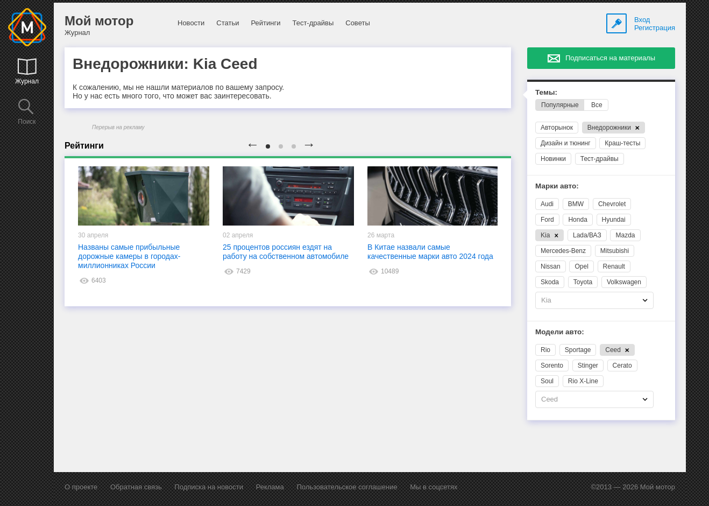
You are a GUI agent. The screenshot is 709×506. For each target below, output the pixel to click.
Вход (642, 20)
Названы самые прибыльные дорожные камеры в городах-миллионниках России (129, 256)
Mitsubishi (614, 251)
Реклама (270, 487)
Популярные (560, 105)
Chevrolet (612, 204)
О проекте (81, 487)
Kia (549, 235)
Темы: (546, 92)
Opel (581, 266)
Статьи (227, 23)
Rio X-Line (583, 381)
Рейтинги (265, 23)
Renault (614, 266)
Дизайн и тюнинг (566, 143)
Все (596, 105)
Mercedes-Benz (563, 251)
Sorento (552, 365)
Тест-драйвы (313, 23)
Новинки (553, 159)
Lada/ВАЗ (587, 235)
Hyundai (614, 219)
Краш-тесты (622, 143)
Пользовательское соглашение (346, 487)
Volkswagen (624, 282)
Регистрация (654, 28)
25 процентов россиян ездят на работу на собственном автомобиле (286, 252)
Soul (547, 381)
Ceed (617, 350)
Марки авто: (557, 186)
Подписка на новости (208, 487)
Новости (191, 23)
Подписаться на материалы (610, 58)
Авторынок (557, 127)
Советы (357, 23)
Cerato (622, 365)
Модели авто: (559, 332)
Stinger (588, 365)
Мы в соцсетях (433, 487)
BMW (576, 204)
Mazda (625, 235)
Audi (547, 204)
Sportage (578, 350)
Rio (545, 350)
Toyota (582, 282)
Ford (547, 219)
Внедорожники (613, 127)
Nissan (551, 266)
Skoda (550, 282)
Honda (577, 219)
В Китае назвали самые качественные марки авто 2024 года (430, 252)
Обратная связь (136, 487)
